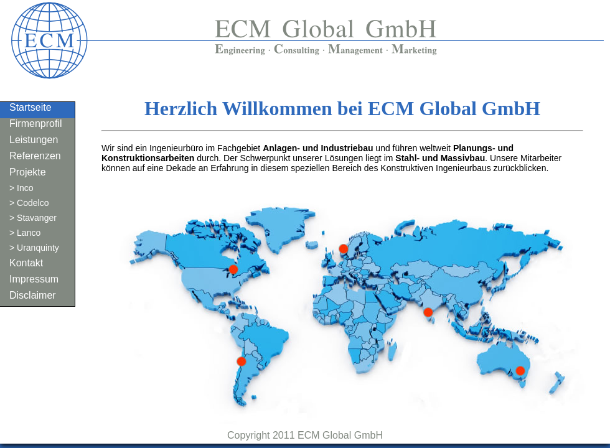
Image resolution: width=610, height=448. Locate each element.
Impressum (34, 279)
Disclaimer (32, 295)
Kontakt (26, 263)
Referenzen (35, 156)
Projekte (27, 172)
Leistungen (33, 139)
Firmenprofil (35, 123)
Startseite (30, 107)
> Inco (21, 188)
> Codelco (29, 203)
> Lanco (24, 233)
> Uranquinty (34, 248)
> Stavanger (33, 218)
